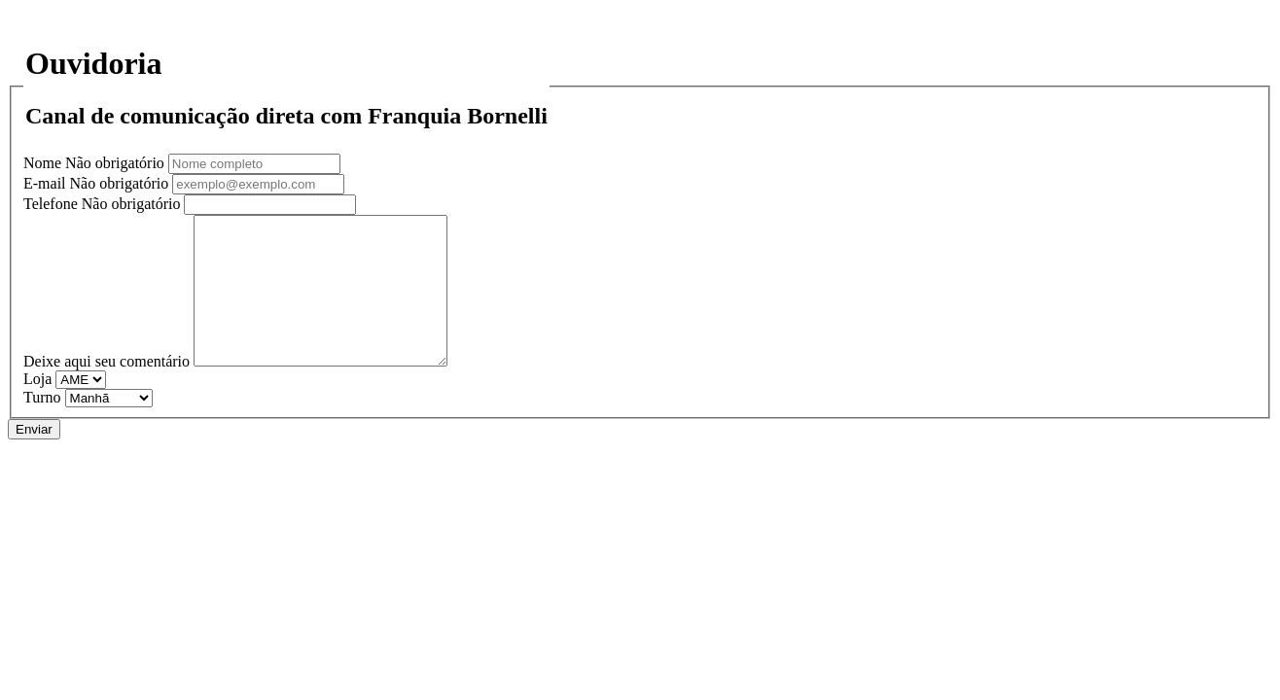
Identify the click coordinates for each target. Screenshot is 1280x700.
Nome (95, 163)
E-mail (97, 183)
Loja (37, 408)
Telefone (103, 203)
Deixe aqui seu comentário (106, 390)
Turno (42, 426)
